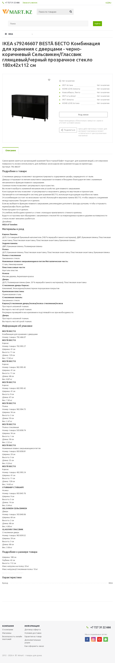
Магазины (6, 633)
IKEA (10, 34)
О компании (7, 629)
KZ (107, 3)
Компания (8, 626)
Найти (97, 24)
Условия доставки (33, 633)
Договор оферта (33, 629)
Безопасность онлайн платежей (12, 637)
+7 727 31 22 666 (12, 3)
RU (110, 3)
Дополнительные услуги (33, 641)
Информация (32, 626)
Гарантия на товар (33, 636)
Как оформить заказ (34, 646)
